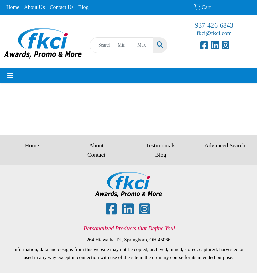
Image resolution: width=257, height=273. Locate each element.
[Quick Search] (102, 45)
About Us (34, 7)
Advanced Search (224, 145)
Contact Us (62, 7)
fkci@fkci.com (214, 33)
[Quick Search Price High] (143, 45)
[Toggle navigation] (10, 75)
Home (12, 7)
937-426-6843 (214, 25)
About (96, 145)
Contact (96, 155)
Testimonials (160, 145)
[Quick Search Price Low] (124, 45)
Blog (83, 7)
